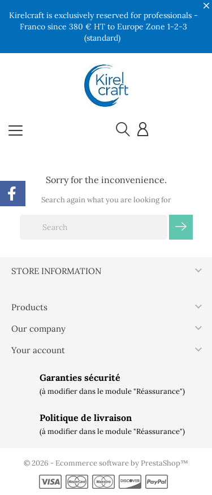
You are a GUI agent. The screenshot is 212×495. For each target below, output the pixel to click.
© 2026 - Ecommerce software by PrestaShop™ (106, 463)
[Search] (93, 227)
